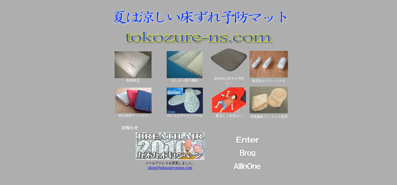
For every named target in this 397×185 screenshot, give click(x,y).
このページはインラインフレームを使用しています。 (170, 156)
